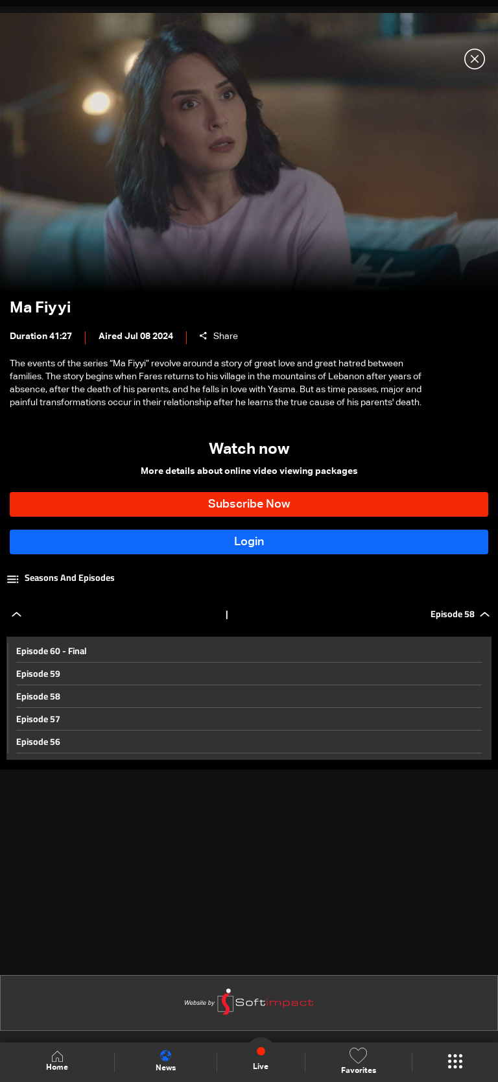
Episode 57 (38, 719)
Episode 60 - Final (51, 651)
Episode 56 (38, 741)
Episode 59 (38, 673)
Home (57, 1061)
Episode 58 (38, 696)
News (166, 1061)
